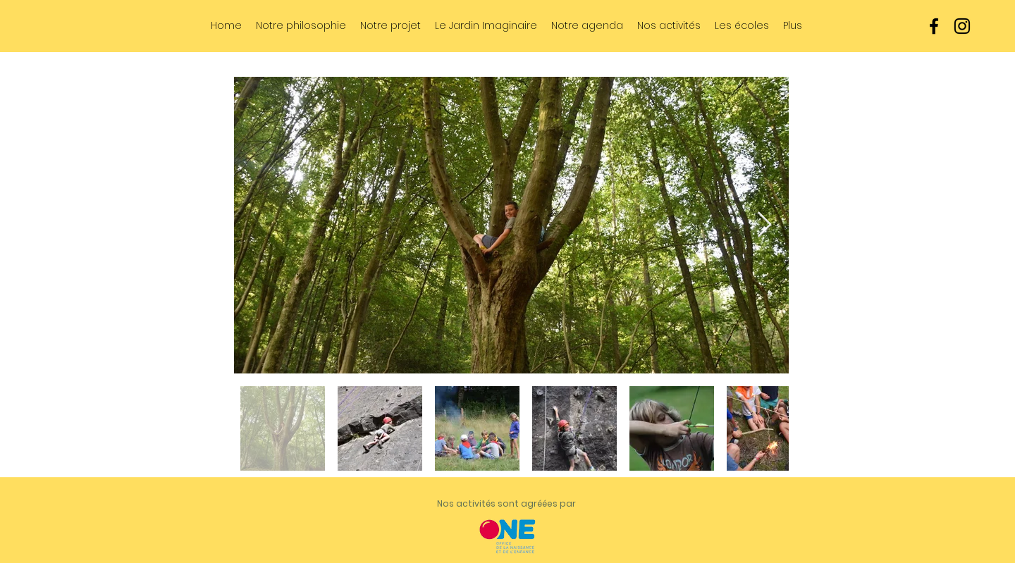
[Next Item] (764, 225)
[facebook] (934, 26)
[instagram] (962, 26)
